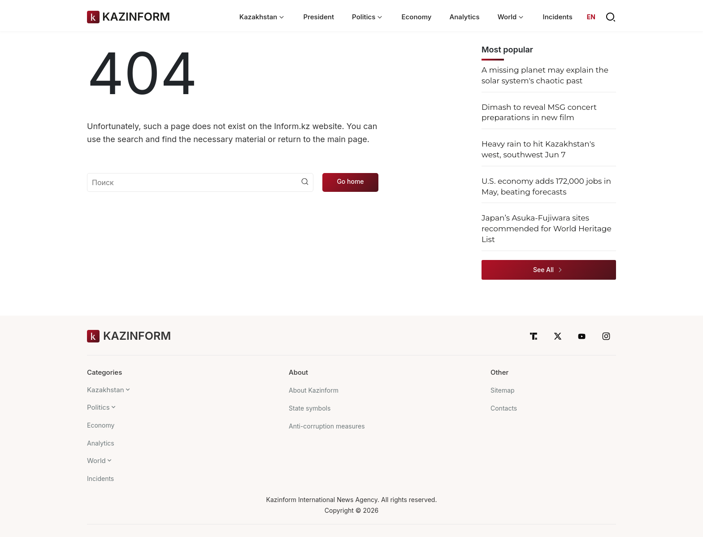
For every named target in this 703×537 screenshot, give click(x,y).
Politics (98, 407)
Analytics (465, 17)
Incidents (557, 17)
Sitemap (502, 390)
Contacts (503, 408)
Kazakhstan (105, 389)
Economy (416, 17)
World (96, 460)
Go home (350, 181)
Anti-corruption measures (327, 426)
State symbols (309, 408)
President (318, 17)
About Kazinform (313, 390)
